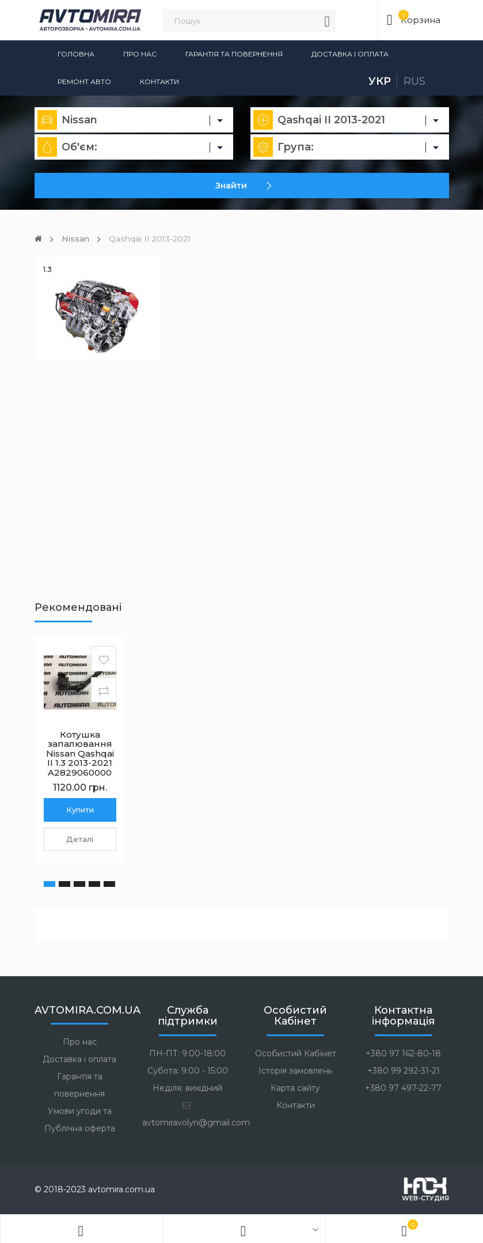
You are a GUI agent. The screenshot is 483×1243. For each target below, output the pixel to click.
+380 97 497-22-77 (403, 1088)
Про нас (140, 54)
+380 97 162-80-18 (403, 1053)
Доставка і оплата (350, 54)
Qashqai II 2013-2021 (149, 238)
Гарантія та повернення (234, 54)
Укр (379, 81)
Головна (76, 54)
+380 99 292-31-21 (403, 1071)
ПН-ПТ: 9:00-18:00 (187, 1053)
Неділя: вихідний (187, 1088)
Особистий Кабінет (295, 1053)
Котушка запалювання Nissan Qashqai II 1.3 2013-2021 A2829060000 (80, 752)
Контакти (159, 81)
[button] (49, 883)
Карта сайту (295, 1088)
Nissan (75, 238)
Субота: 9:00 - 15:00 (187, 1071)
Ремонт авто (84, 81)
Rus (414, 81)
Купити (80, 809)
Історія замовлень (295, 1071)
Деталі (79, 838)
